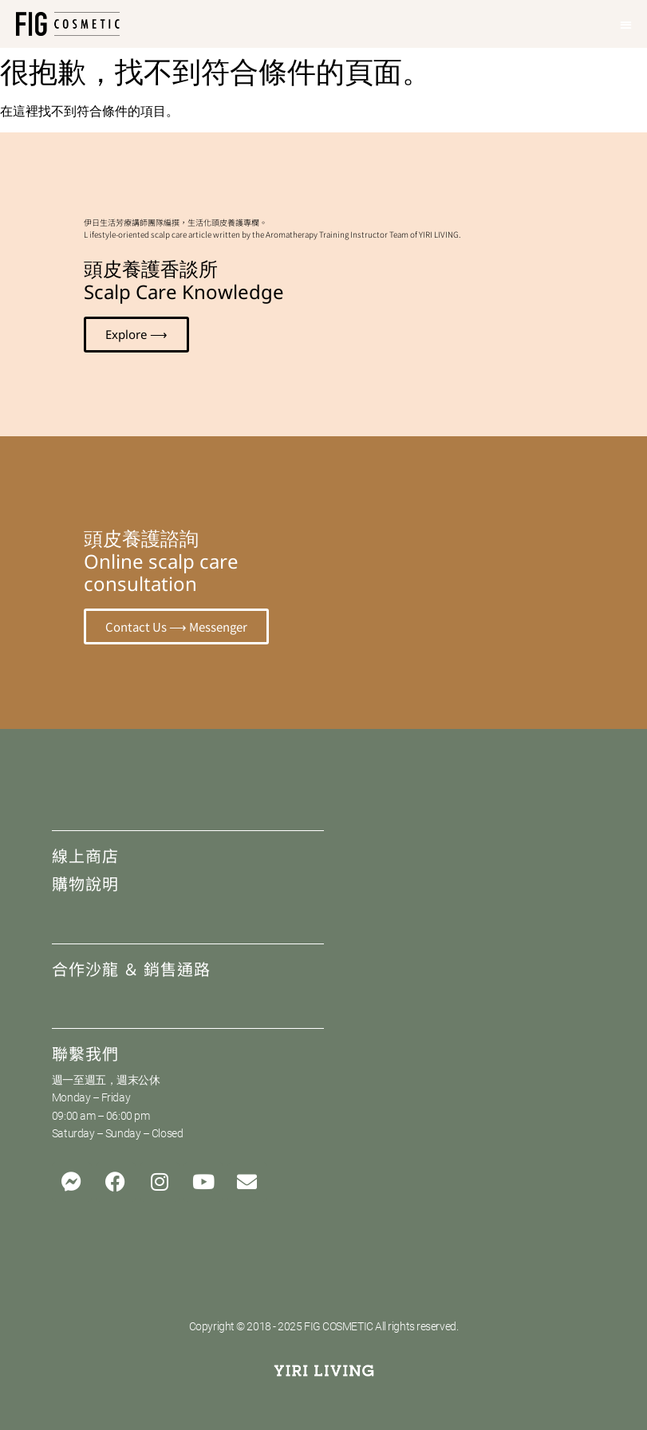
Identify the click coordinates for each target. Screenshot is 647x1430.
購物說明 (85, 883)
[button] (626, 24)
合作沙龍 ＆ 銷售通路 (131, 968)
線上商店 (85, 855)
